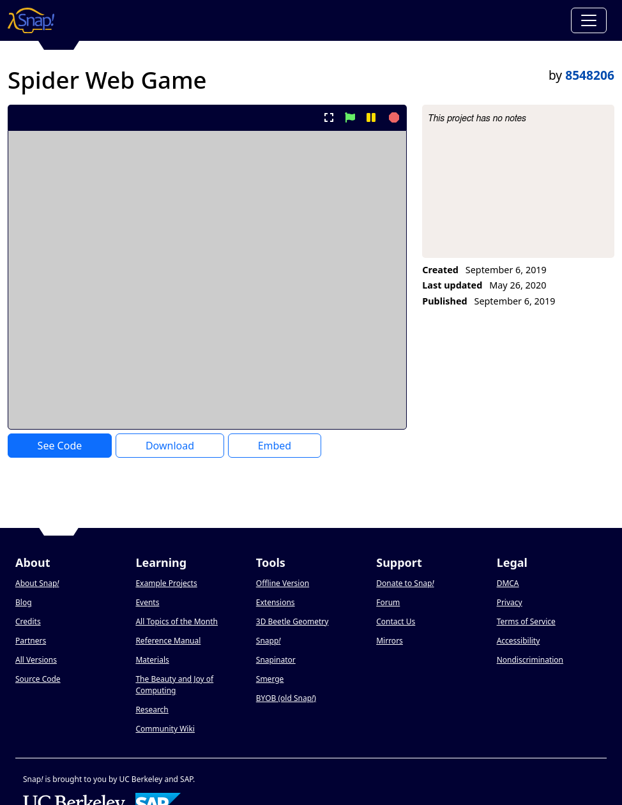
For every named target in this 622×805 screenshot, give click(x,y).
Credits (28, 621)
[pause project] (371, 117)
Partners (30, 640)
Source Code (38, 678)
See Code (60, 446)
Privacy (509, 602)
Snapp (268, 640)
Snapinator (276, 659)
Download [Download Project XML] (170, 446)
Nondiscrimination (530, 659)
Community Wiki (165, 728)
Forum (388, 602)
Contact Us (395, 621)
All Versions (36, 659)
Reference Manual (168, 640)
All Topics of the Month (176, 621)
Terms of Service (526, 621)
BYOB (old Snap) (286, 698)
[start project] (349, 117)
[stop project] (392, 117)
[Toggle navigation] (589, 20)
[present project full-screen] (328, 117)
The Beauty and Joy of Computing (174, 684)
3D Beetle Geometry (292, 621)
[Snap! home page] (31, 20)
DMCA (508, 583)
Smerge (270, 678)
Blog (23, 602)
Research (151, 709)
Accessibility (518, 640)
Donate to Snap (405, 583)
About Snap (37, 583)
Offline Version (282, 583)
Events (147, 602)
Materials (152, 659)
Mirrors (389, 640)
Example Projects (166, 583)
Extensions (275, 602)
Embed (275, 446)
